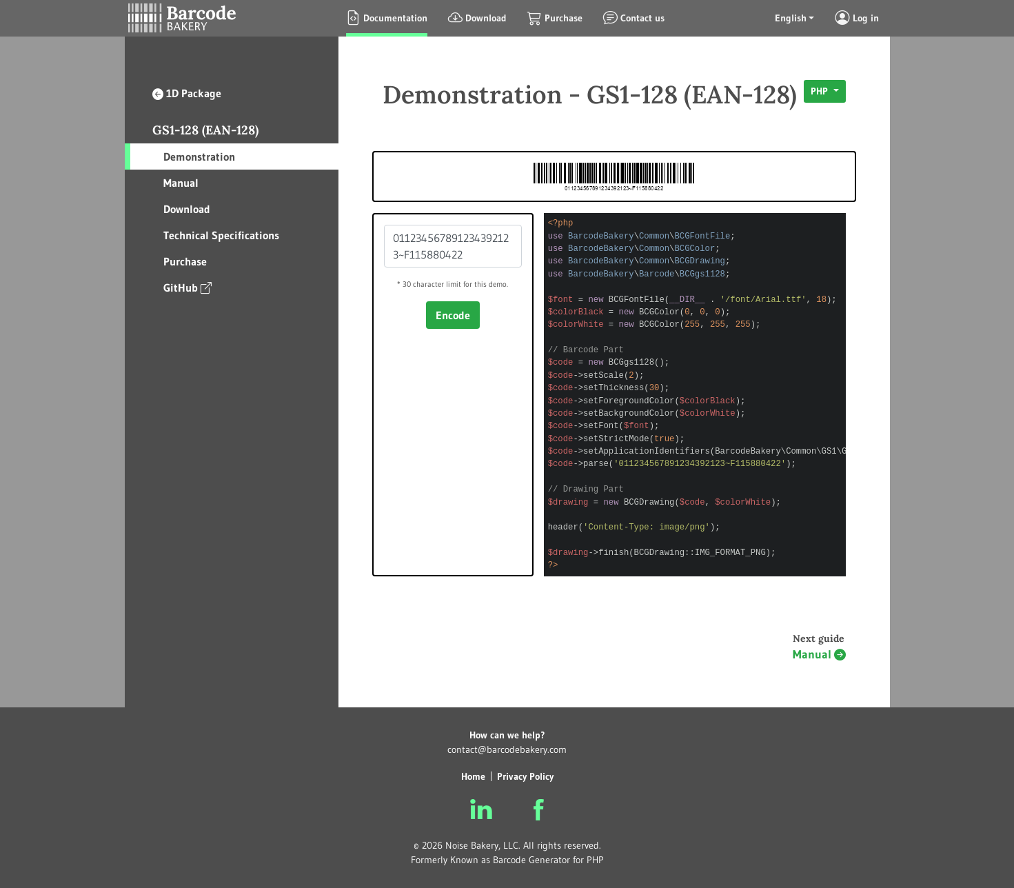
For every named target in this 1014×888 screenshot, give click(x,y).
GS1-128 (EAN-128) (205, 130)
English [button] (791, 18)
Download (186, 209)
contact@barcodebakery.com (507, 749)
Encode (453, 315)
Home (473, 776)
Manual (181, 183)
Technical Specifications (221, 235)
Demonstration (199, 156)
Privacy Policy (525, 776)
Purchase (185, 261)
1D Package (186, 93)
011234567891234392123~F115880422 (453, 246)
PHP (821, 91)
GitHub (187, 287)
